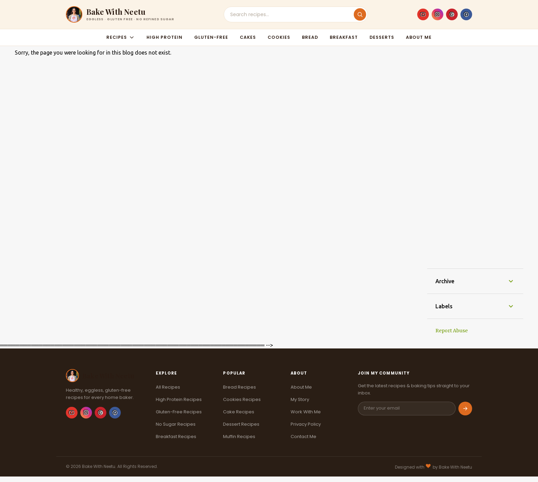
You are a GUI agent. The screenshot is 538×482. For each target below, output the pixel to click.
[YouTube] (423, 14)
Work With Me (306, 412)
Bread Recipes (239, 387)
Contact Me (303, 436)
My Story (300, 399)
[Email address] (407, 408)
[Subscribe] (465, 408)
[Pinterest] (452, 14)
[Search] (360, 14)
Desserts (382, 37)
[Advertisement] (475, 157)
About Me (419, 37)
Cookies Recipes (242, 399)
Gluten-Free (211, 37)
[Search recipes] (292, 14)
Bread (310, 37)
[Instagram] (437, 14)
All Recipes (168, 387)
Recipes (120, 37)
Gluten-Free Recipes (179, 412)
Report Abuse (451, 331)
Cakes (248, 37)
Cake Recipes (238, 412)
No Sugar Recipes (176, 424)
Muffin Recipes (239, 436)
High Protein (165, 37)
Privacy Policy (306, 424)
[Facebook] (466, 14)
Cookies (279, 37)
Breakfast (344, 37)
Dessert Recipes (241, 424)
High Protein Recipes (179, 399)
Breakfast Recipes (176, 436)
